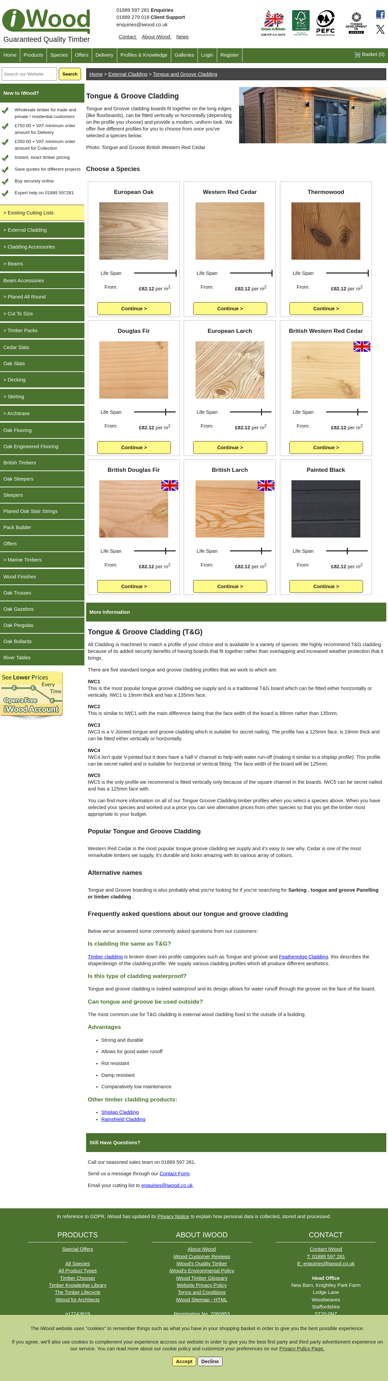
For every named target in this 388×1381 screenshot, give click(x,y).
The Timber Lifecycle (77, 1292)
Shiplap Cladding (120, 1112)
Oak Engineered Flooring (30, 446)
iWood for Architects (78, 1299)
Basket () (369, 55)
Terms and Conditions (202, 1292)
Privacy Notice (173, 1216)
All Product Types (77, 1270)
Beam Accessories (23, 280)
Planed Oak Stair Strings (30, 511)
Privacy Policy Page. (302, 1348)
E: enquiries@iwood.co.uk (326, 1263)
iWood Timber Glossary (201, 1278)
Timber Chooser (78, 1278)
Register (230, 55)
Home (10, 55)
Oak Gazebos (18, 609)
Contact (128, 36)
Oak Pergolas (18, 625)
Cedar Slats (16, 347)
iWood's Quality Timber (202, 1263)
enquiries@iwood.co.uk (142, 24)
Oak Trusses (17, 593)
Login (207, 55)
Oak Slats (14, 363)
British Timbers (19, 462)
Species (59, 55)
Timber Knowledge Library (78, 1285)
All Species (78, 1263)
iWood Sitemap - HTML (201, 1299)
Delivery (104, 55)
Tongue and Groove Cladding (185, 74)
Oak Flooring (17, 430)
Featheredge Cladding (303, 956)
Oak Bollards (17, 641)
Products (33, 55)
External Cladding (128, 74)
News (182, 36)
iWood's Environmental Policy (201, 1270)
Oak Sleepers (18, 479)
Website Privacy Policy (202, 1285)
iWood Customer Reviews (201, 1256)
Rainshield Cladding (123, 1119)
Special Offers (77, 1249)
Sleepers (13, 495)
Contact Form (175, 1173)
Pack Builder (17, 527)
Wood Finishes (19, 576)
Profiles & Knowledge (144, 55)
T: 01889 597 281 (326, 1256)
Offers (81, 55)
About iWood (157, 36)
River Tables (16, 657)
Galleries (184, 55)
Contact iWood (326, 1249)
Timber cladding (105, 956)
